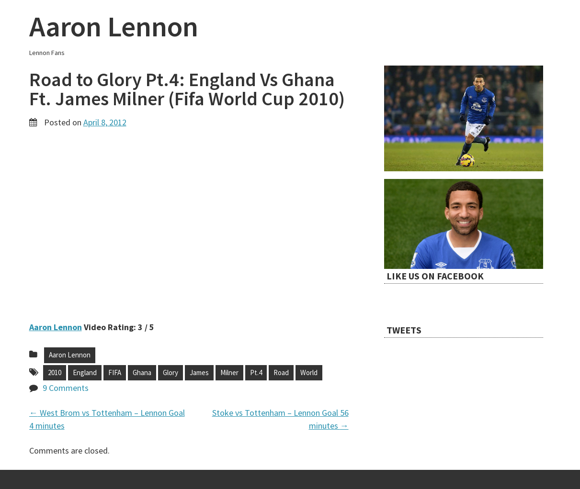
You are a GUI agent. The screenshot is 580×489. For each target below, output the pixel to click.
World (309, 372)
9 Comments (66, 387)
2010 (54, 372)
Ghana (142, 372)
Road (281, 372)
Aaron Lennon (113, 26)
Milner (229, 372)
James (199, 372)
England (85, 372)
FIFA (114, 372)
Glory (170, 372)
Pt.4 (256, 372)
